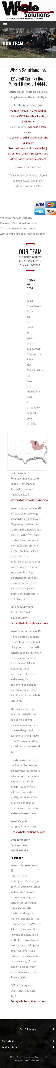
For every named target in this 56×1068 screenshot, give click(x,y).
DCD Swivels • (28, 116)
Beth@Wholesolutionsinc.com (28, 1001)
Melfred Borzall (19, 110)
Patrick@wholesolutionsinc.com (29, 623)
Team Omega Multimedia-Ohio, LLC (28, 1060)
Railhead (33, 126)
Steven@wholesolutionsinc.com (29, 499)
